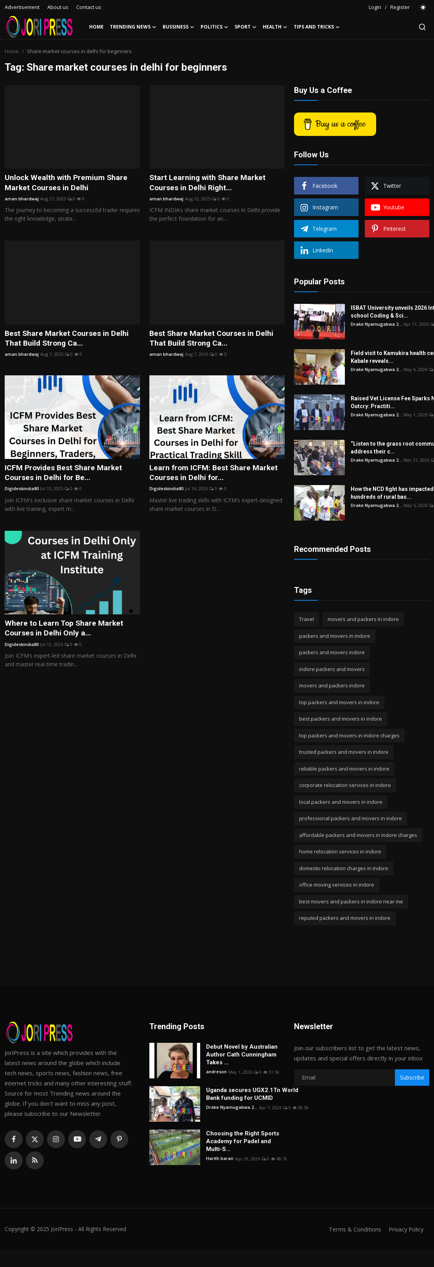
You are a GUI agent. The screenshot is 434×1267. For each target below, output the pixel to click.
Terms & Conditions (352, 1229)
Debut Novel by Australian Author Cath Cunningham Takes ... (242, 1054)
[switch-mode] (423, 7)
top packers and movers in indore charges (349, 735)
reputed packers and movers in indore (345, 917)
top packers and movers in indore (339, 702)
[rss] (35, 1160)
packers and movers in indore (334, 635)
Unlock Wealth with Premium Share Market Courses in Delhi (67, 183)
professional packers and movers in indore (350, 818)
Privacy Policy (405, 1229)
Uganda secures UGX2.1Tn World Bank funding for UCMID (252, 1094)
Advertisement (22, 7)
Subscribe (412, 1077)
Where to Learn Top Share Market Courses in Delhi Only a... (65, 630)
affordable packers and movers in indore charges (358, 835)
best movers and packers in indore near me (351, 901)
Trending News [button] (133, 27)
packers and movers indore (332, 652)
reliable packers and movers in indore (344, 768)
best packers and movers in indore (340, 718)
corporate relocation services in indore (345, 785)
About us (57, 7)
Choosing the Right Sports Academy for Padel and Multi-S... (242, 1141)
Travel (306, 619)
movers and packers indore (332, 685)
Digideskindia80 (22, 490)
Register (400, 7)
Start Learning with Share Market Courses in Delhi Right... (208, 183)
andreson (216, 1072)
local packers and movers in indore (340, 801)
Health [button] (275, 27)
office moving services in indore (336, 884)
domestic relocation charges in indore (343, 868)
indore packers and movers (332, 669)
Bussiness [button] (178, 27)
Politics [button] (214, 27)
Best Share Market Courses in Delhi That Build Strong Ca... (68, 339)
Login (375, 7)
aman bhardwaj (22, 199)
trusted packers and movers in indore (344, 751)
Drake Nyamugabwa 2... (376, 324)
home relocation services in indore (340, 851)
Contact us (88, 7)
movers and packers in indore (363, 619)
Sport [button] (245, 27)
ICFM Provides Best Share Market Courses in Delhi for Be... (65, 474)
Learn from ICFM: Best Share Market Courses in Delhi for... (214, 474)
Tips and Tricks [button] (317, 27)
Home (96, 26)
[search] (422, 27)
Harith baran (219, 1159)
